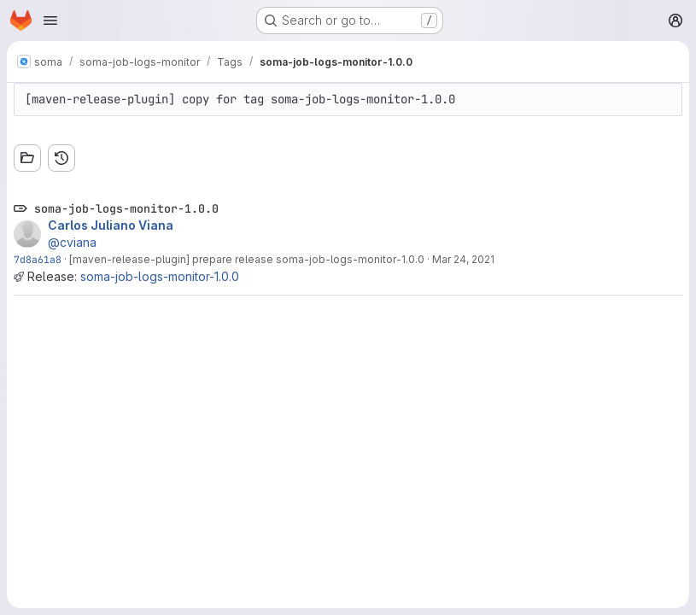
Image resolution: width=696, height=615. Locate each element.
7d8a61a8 (37, 259)
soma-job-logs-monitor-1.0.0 (159, 276)
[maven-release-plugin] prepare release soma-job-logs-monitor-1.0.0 (246, 259)
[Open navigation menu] (50, 20)
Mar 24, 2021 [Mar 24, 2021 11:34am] (463, 259)
